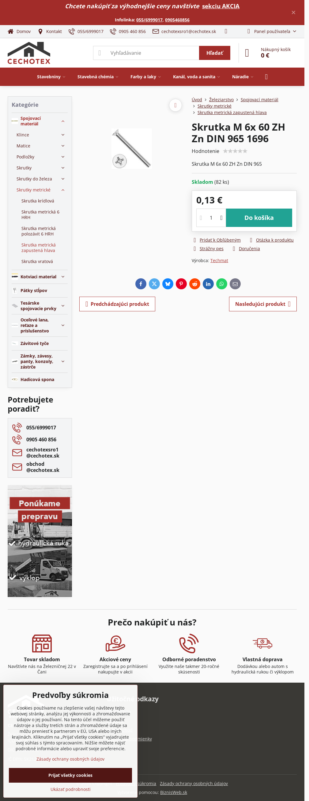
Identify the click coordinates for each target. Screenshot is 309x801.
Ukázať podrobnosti (71, 789)
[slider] (235, 151)
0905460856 (177, 20)
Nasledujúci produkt (263, 304)
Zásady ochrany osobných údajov (194, 783)
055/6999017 (149, 20)
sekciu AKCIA (220, 6)
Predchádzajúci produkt (117, 304)
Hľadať (214, 53)
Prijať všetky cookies (70, 775)
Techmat (219, 260)
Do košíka (259, 217)
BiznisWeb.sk (173, 792)
